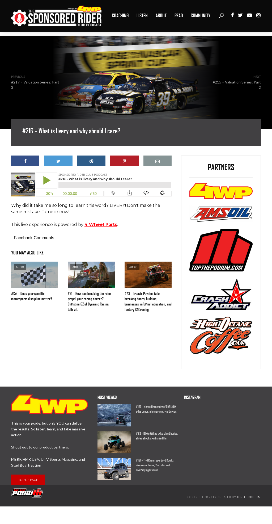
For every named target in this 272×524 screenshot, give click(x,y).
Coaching (120, 15)
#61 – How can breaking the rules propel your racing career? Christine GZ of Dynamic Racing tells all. (89, 301)
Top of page (28, 480)
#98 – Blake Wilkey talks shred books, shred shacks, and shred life (157, 436)
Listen (142, 15)
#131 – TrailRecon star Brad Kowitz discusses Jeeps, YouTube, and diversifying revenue (154, 465)
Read (179, 15)
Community (200, 15)
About (161, 15)
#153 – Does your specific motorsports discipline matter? (31, 296)
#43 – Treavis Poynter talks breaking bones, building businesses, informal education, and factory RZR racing (148, 301)
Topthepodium (249, 496)
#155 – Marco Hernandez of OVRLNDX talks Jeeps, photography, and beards (156, 409)
